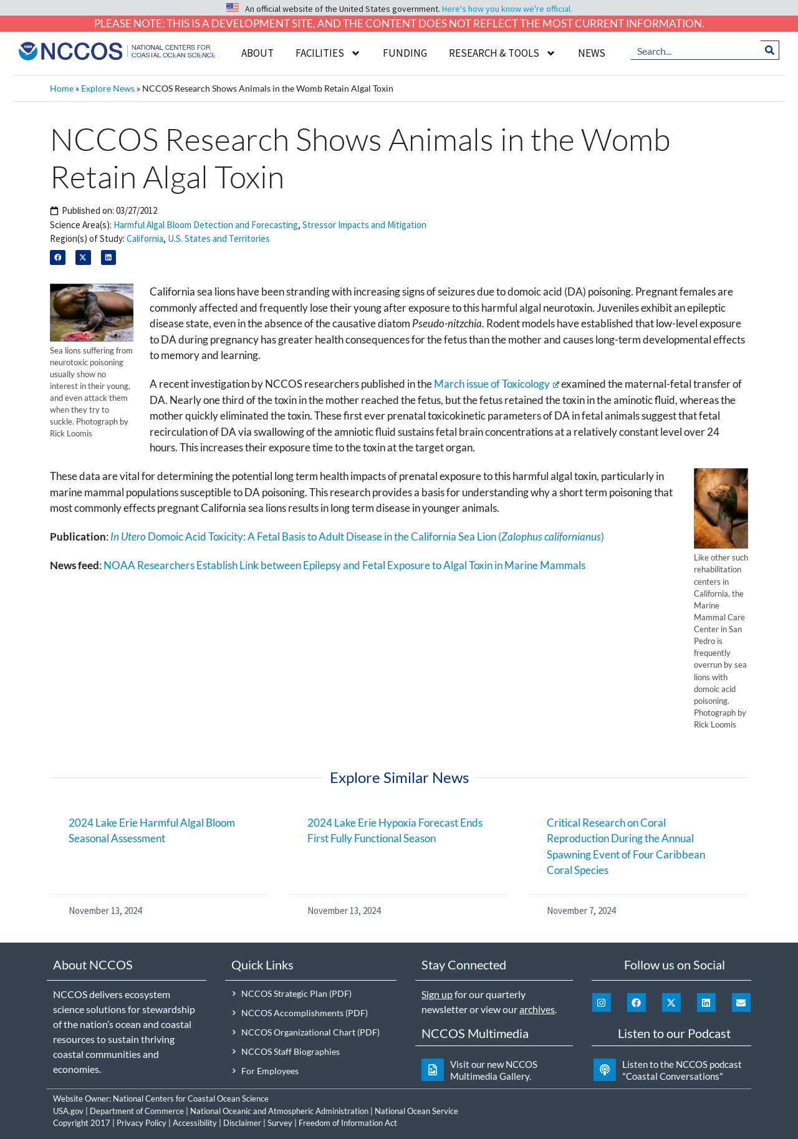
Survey (279, 1123)
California (145, 238)
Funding (405, 53)
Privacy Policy (141, 1123)
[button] (57, 258)
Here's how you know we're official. (507, 8)
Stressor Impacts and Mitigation (364, 225)
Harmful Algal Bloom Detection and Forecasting (205, 225)
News (591, 53)
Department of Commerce (137, 1111)
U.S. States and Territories (219, 238)
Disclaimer (242, 1123)
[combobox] (696, 50)
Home (62, 88)
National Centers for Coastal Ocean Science (191, 1098)
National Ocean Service (416, 1111)
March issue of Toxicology (496, 383)
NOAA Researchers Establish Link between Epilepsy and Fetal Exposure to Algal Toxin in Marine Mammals (344, 565)
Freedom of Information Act (348, 1123)
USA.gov (68, 1111)
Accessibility (195, 1123)
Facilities (328, 53)
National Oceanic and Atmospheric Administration (279, 1111)
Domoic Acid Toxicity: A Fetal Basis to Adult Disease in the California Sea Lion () (357, 536)
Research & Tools (502, 53)
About (257, 53)
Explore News (108, 88)
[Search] (770, 50)
